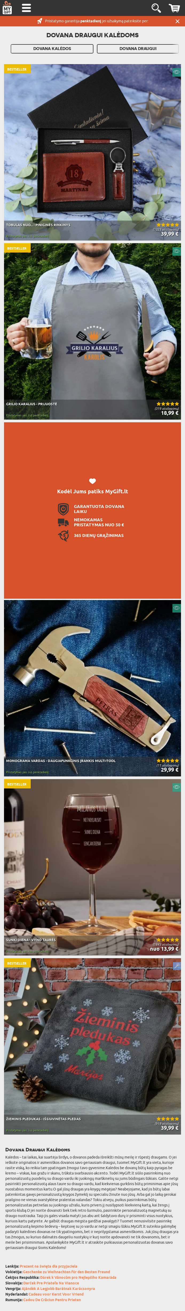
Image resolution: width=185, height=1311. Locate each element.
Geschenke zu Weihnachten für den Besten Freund (66, 1272)
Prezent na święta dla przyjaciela (48, 1266)
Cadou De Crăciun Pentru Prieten (52, 1300)
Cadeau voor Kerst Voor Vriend (56, 1294)
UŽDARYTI (177, 21)
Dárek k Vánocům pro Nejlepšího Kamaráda (78, 1277)
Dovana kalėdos (52, 48)
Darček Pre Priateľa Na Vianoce (51, 1283)
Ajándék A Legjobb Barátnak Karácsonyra (58, 1289)
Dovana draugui (138, 48)
